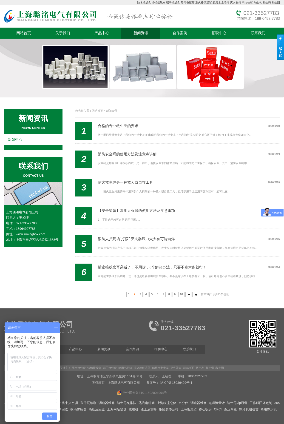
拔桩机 (133, 409)
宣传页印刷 (88, 403)
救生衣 (257, 2)
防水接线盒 (144, 2)
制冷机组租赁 (248, 409)
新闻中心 (15, 140)
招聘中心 (219, 33)
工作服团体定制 (261, 403)
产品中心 (101, 33)
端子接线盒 (173, 2)
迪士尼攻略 (149, 409)
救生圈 (276, 2)
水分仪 (183, 403)
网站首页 (23, 33)
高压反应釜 (97, 409)
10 (181, 294)
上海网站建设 (116, 409)
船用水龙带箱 (221, 2)
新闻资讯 (140, 33)
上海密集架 (189, 409)
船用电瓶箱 (188, 2)
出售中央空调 (68, 403)
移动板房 (205, 409)
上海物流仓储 (166, 403)
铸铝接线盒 (158, 2)
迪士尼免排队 (126, 403)
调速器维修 (107, 403)
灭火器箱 (235, 2)
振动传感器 (78, 409)
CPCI (218, 409)
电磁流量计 (217, 403)
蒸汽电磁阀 (147, 403)
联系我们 (258, 33)
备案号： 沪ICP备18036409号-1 (169, 382)
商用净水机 (269, 409)
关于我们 (62, 33)
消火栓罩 (247, 2)
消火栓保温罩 (203, 2)
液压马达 (230, 409)
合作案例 (180, 33)
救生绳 (267, 2)
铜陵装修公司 (168, 409)
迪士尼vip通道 (237, 403)
